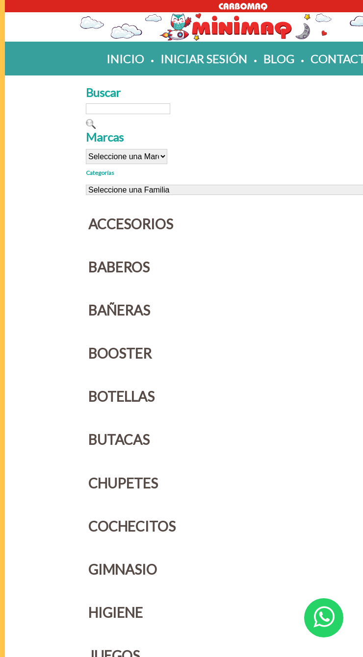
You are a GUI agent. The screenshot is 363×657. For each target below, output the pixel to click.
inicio (125, 58)
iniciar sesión (203, 58)
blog (278, 58)
